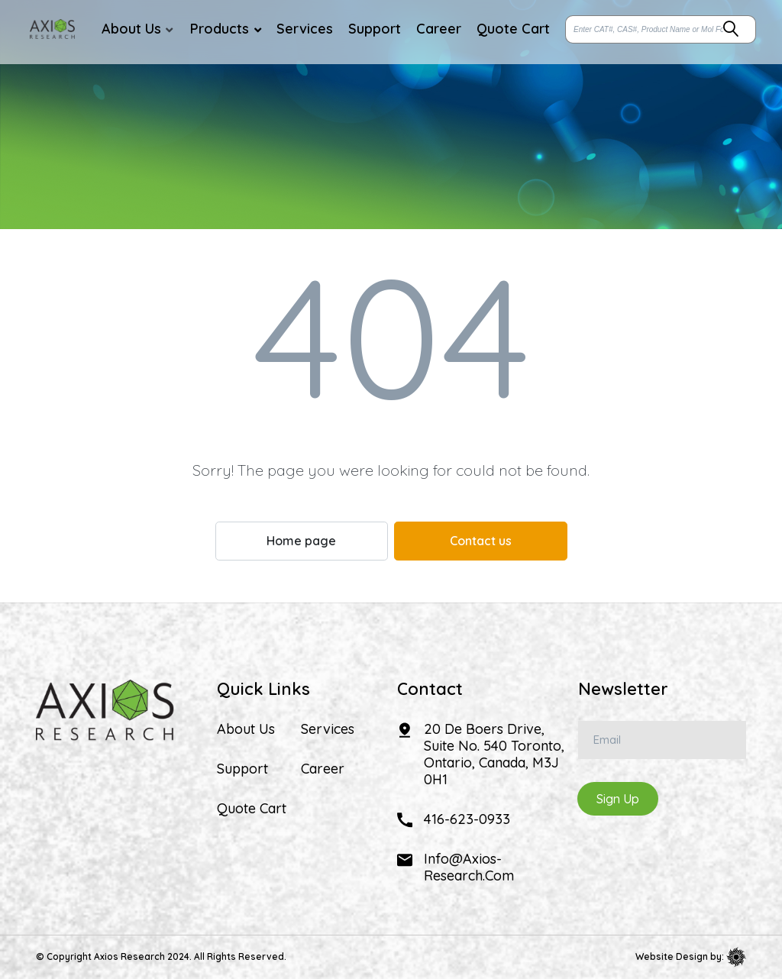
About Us (246, 729)
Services (327, 729)
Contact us (481, 540)
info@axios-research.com (469, 867)
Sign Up (617, 798)
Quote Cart (251, 808)
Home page (301, 540)
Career (322, 769)
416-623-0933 (467, 819)
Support (242, 769)
